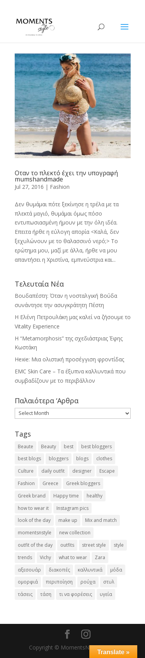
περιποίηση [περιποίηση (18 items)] (59, 582)
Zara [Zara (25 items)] (100, 557)
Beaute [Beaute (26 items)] (25, 446)
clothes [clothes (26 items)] (104, 458)
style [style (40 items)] (119, 545)
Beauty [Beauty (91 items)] (48, 446)
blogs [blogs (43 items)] (82, 458)
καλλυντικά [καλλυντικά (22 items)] (90, 569)
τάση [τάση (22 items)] (45, 594)
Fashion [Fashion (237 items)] (26, 483)
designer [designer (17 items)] (82, 471)
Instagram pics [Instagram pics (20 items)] (72, 508)
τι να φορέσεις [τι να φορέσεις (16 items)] (75, 594)
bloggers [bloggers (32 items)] (58, 458)
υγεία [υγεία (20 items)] (106, 594)
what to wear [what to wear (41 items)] (73, 557)
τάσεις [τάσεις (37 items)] (25, 594)
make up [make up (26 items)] (67, 520)
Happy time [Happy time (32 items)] (66, 495)
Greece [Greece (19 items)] (50, 483)
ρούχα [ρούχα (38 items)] (88, 582)
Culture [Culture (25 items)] (26, 471)
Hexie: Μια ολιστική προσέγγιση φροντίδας (69, 359)
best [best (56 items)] (68, 446)
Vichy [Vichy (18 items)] (45, 557)
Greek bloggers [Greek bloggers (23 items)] (83, 483)
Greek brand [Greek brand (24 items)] (32, 495)
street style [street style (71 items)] (94, 545)
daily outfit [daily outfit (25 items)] (53, 471)
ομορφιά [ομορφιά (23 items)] (28, 582)
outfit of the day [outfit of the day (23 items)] (35, 545)
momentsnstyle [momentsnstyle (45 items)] (34, 532)
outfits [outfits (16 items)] (67, 545)
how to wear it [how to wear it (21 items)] (33, 508)
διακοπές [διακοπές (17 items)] (59, 569)
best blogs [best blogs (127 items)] (29, 458)
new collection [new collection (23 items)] (74, 532)
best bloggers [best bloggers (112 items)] (96, 446)
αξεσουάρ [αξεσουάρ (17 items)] (29, 569)
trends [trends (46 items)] (25, 557)
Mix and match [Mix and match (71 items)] (101, 520)
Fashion (60, 186)
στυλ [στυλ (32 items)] (108, 582)
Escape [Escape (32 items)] (107, 471)
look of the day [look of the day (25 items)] (34, 520)
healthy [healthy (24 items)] (94, 495)
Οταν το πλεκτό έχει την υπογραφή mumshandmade (66, 176)
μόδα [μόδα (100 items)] (116, 569)
